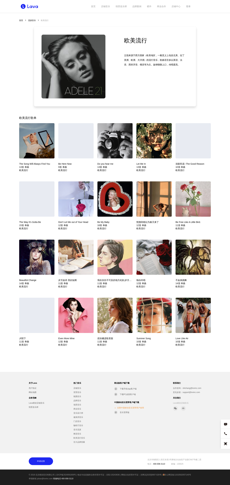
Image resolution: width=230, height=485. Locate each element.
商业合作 (161, 6)
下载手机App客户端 (128, 389)
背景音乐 (77, 392)
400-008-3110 (67, 479)
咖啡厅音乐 (78, 425)
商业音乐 (77, 409)
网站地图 (32, 392)
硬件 (149, 6)
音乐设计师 (78, 413)
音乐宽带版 (124, 412)
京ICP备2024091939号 (66, 475)
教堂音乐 (77, 434)
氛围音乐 (77, 396)
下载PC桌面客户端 (128, 394)
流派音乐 (32, 20)
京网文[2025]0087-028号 (150, 475)
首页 (93, 6)
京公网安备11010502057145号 (177, 475)
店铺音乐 (105, 6)
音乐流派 (77, 430)
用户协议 (32, 388)
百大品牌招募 (79, 442)
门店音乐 (77, 421)
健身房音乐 (78, 417)
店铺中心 (176, 6)
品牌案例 (136, 6)
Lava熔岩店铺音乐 (36, 403)
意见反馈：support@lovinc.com (186, 392)
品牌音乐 (77, 400)
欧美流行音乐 (79, 438)
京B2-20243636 (113, 475)
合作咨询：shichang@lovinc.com (187, 388)
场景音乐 (77, 405)
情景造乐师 (121, 6)
